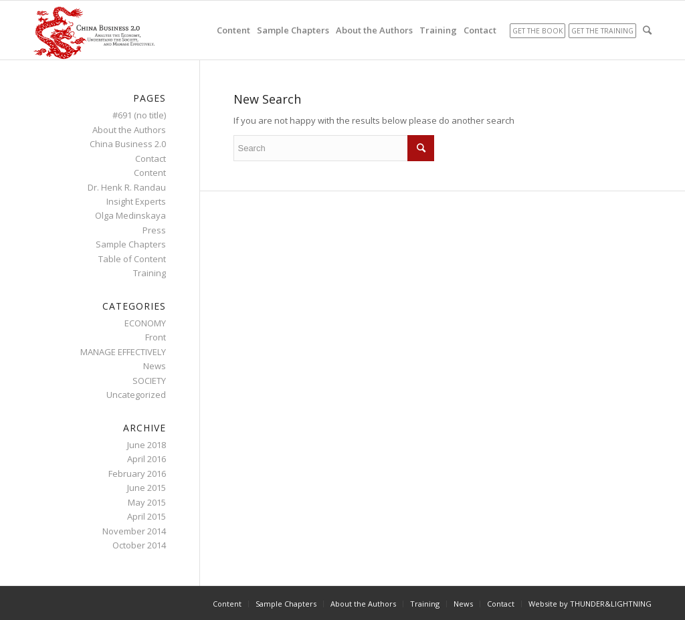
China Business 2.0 (128, 144)
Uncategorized (136, 395)
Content (150, 173)
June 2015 (146, 488)
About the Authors (129, 130)
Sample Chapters (131, 244)
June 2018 (146, 445)
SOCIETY (149, 381)
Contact (150, 158)
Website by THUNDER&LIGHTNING (590, 604)
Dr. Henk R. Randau (127, 187)
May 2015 (147, 502)
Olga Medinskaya (130, 215)
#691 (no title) (139, 115)
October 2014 (139, 545)
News (154, 366)
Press (154, 230)
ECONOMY (145, 323)
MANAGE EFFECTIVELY (123, 352)
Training (149, 273)
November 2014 (134, 531)
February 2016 (137, 474)
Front (155, 337)
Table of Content (132, 259)
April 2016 (146, 459)
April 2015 (146, 516)
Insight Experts (136, 201)
